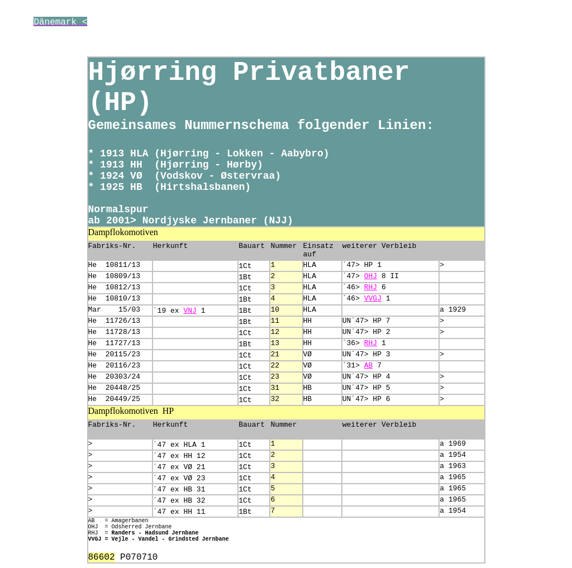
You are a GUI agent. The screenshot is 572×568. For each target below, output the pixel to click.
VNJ (189, 311)
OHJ (370, 276)
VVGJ (373, 298)
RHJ (370, 287)
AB (368, 365)
